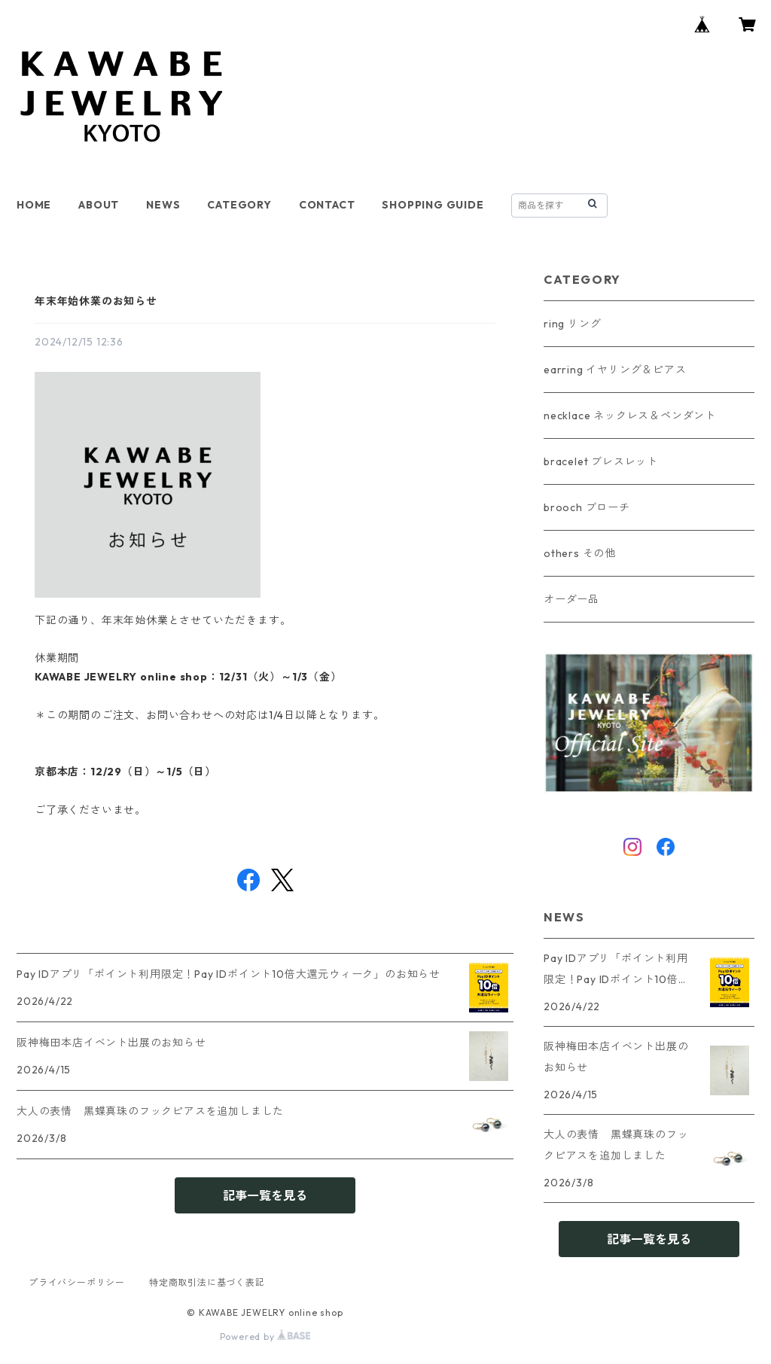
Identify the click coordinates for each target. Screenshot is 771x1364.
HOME (34, 205)
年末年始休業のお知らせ (96, 301)
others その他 (580, 553)
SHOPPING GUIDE (432, 205)
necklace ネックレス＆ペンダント (630, 415)
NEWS (163, 205)
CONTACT (327, 205)
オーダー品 (571, 599)
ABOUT (98, 205)
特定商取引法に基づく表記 (207, 1282)
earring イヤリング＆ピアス (615, 369)
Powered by (265, 1336)
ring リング (572, 323)
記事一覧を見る (265, 1195)
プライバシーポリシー (77, 1282)
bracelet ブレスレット (601, 461)
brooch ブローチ (587, 507)
